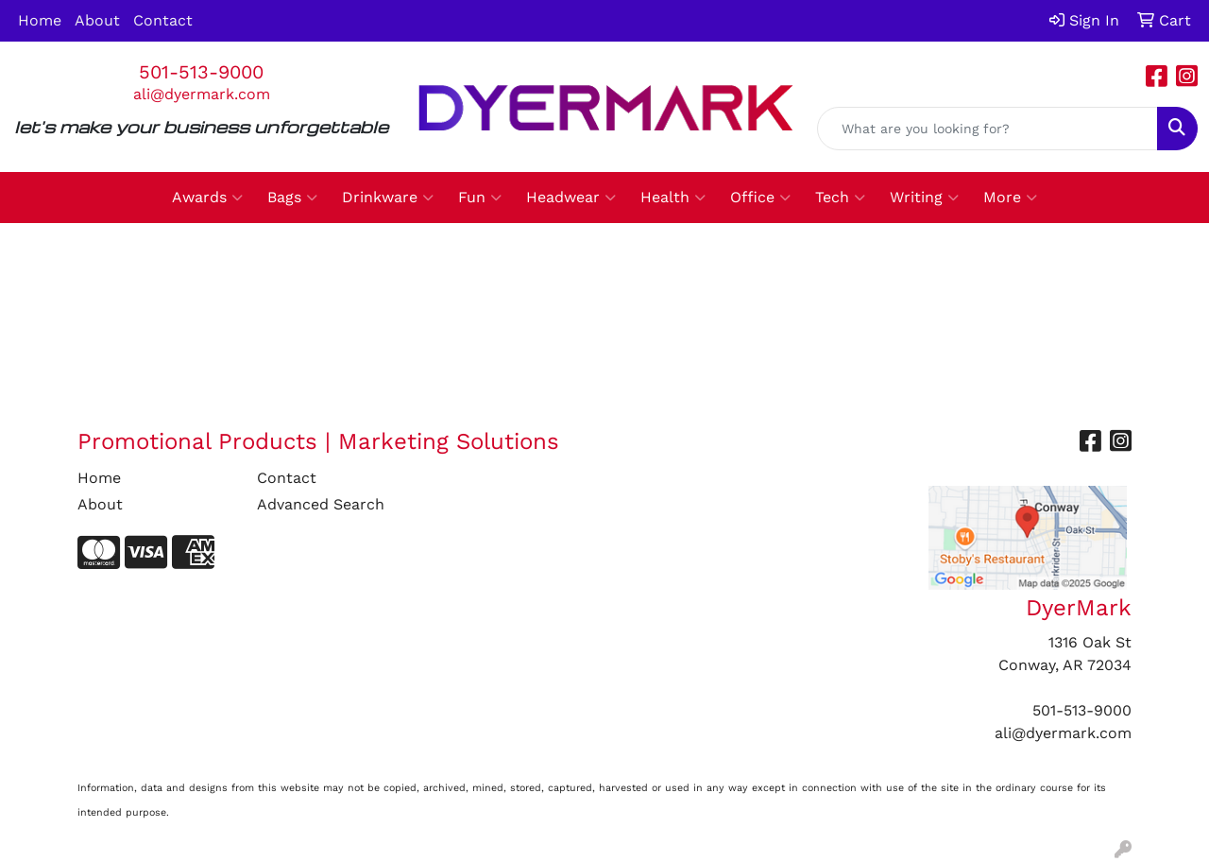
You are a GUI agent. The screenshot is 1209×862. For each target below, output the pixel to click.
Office (760, 197)
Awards (207, 197)
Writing (924, 197)
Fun (480, 197)
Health (673, 197)
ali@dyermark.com (201, 94)
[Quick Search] (987, 128)
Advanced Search (320, 504)
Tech (840, 197)
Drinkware (388, 197)
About (97, 20)
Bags (292, 197)
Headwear (571, 197)
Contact (163, 20)
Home (39, 20)
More (1010, 197)
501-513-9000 (201, 71)
